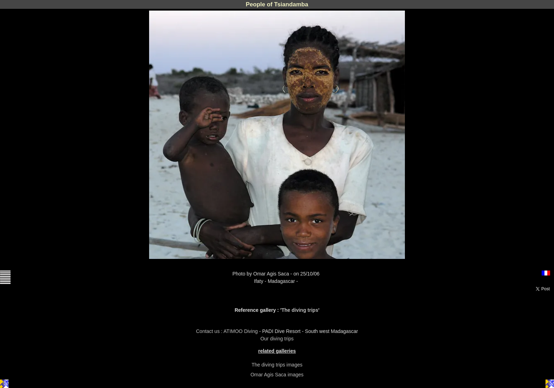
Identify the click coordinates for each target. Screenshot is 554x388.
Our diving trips (277, 338)
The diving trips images (277, 365)
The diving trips (299, 310)
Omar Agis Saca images (277, 374)
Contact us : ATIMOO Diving (227, 331)
